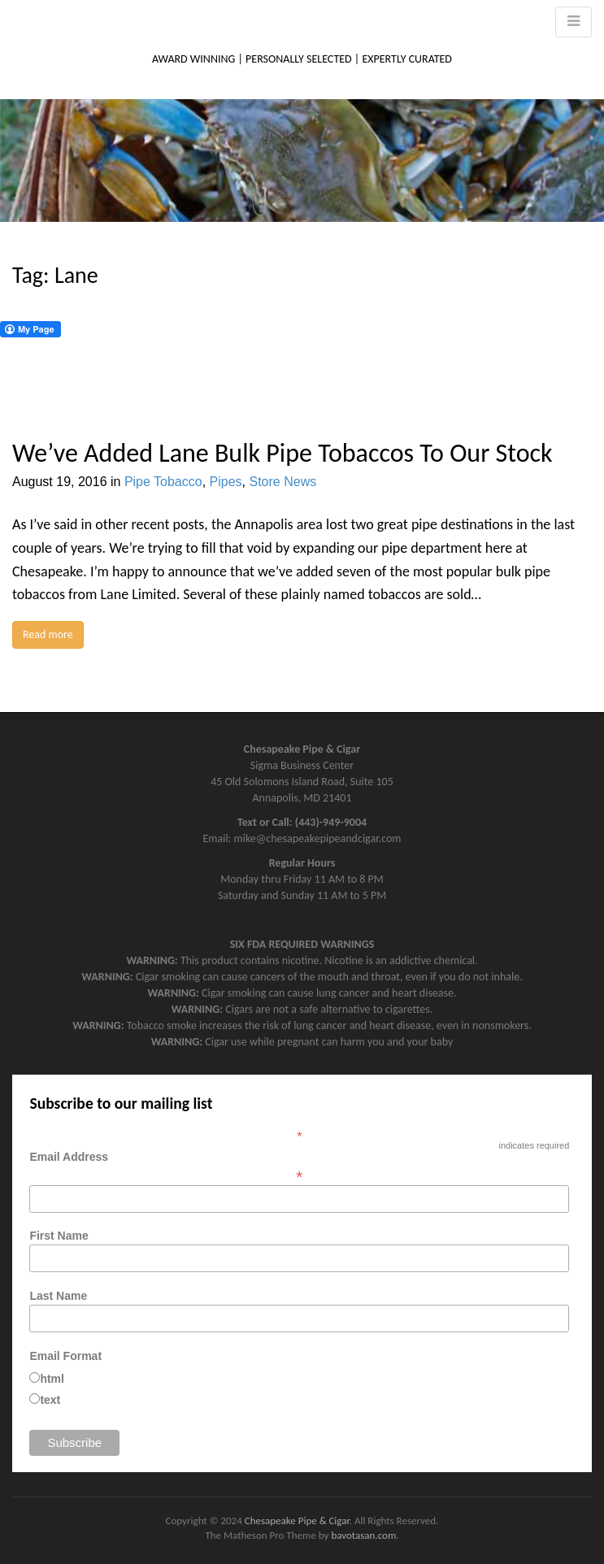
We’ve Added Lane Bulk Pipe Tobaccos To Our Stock (282, 453)
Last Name (58, 1295)
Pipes (226, 482)
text (50, 1399)
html (52, 1378)
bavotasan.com (363, 1535)
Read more (48, 634)
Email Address (299, 1166)
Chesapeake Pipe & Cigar (297, 1520)
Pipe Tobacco (163, 482)
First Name (58, 1235)
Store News (282, 482)
